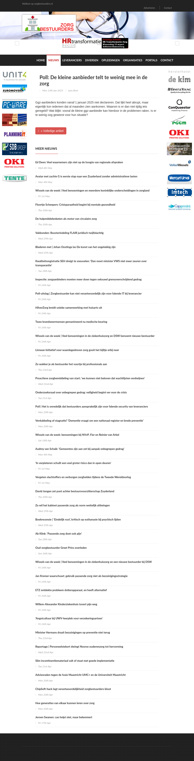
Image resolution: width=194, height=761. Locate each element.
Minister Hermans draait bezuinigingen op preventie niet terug (72, 632)
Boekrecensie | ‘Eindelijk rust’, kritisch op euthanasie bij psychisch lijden (78, 519)
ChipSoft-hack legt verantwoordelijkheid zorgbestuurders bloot (73, 689)
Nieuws (53, 60)
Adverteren (149, 7)
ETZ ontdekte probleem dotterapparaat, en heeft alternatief (71, 590)
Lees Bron (73, 90)
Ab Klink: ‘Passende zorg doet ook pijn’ (58, 533)
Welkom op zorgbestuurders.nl (37, 3)
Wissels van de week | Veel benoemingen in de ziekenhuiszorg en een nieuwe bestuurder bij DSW (93, 561)
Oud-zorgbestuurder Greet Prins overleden (61, 547)
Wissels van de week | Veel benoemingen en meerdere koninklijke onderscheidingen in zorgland (92, 190)
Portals (151, 60)
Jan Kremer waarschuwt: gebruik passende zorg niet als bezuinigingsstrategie (81, 576)
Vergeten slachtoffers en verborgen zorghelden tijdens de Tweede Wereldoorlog (83, 477)
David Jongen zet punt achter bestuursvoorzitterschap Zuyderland (74, 491)
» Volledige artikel (51, 131)
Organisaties (132, 60)
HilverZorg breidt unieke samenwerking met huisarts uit (68, 307)
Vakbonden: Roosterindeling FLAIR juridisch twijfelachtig (69, 232)
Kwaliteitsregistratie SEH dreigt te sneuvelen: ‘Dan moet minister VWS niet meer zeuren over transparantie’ (91, 263)
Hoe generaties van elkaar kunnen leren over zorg (65, 703)
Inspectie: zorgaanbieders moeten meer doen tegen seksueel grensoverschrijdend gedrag (88, 279)
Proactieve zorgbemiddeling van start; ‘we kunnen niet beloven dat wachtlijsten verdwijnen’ (90, 378)
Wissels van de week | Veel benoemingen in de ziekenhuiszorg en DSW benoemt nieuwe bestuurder (94, 336)
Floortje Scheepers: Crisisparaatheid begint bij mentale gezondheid (75, 204)
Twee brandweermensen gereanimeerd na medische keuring (71, 321)
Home (41, 60)
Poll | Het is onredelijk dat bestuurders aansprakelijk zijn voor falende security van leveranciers (91, 406)
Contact (168, 7)
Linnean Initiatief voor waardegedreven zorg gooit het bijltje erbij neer (77, 350)
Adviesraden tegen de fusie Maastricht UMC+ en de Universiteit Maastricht (80, 674)
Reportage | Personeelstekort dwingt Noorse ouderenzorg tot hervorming (79, 646)
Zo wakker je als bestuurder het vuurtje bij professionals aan (71, 364)
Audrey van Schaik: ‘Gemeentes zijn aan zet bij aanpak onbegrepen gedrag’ (79, 448)
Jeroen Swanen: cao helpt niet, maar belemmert (63, 717)
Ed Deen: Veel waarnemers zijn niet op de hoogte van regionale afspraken (79, 162)
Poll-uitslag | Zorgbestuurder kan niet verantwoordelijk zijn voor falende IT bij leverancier (88, 293)
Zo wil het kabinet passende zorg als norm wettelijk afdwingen (72, 505)
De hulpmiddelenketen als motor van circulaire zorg (66, 218)
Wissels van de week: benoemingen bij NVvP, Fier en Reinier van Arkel (77, 434)
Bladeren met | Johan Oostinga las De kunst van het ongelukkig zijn (75, 247)
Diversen (91, 60)
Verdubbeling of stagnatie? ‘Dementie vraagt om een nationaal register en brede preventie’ (89, 420)
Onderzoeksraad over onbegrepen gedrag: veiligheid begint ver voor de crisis (81, 392)
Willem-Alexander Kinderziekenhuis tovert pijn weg (66, 604)
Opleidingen (110, 60)
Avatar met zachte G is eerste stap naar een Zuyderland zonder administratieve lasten (86, 176)
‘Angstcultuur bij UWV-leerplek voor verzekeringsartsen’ (69, 618)
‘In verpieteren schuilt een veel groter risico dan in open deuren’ (73, 463)
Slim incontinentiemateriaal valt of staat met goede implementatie (74, 660)
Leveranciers (72, 60)
